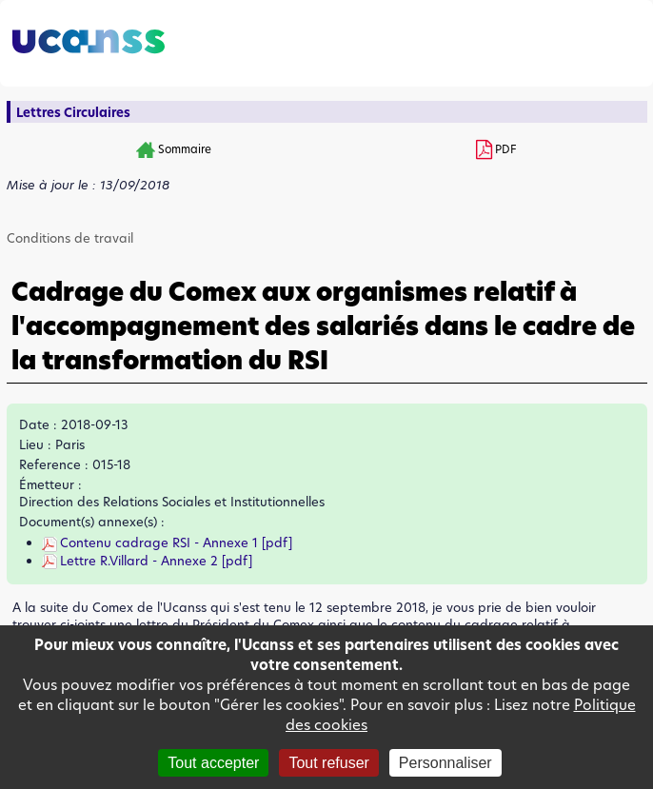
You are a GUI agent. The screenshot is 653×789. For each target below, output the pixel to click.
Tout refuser (328, 763)
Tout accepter (213, 763)
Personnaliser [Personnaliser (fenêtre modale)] (445, 763)
